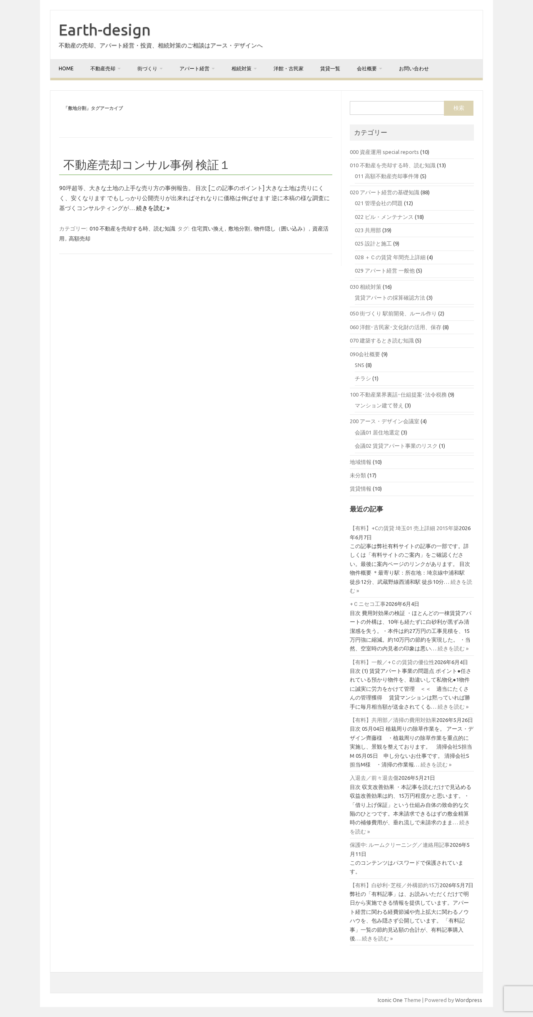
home (66, 68)
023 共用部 (368, 230)
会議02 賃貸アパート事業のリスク (396, 446)
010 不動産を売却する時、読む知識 (132, 228)
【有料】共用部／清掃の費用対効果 (393, 720)
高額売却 (79, 238)
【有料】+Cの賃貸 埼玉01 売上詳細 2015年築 (404, 528)
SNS (359, 365)
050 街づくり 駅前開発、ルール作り (393, 313)
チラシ (363, 378)
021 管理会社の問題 (379, 203)
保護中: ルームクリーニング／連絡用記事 (400, 845)
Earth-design (105, 29)
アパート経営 (194, 68)
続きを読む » (152, 208)
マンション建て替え (379, 405)
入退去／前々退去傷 (374, 778)
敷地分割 (239, 228)
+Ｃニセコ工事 (368, 604)
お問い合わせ (414, 68)
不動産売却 (102, 68)
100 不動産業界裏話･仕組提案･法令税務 (398, 394)
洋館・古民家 (289, 68)
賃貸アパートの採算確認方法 (390, 297)
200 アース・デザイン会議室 (384, 421)
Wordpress (468, 1000)
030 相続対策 (365, 287)
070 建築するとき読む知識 (382, 340)
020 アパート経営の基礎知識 (384, 192)
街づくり (147, 68)
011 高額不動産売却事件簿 (387, 176)
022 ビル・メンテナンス (384, 217)
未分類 (358, 475)
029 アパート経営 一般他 (385, 270)
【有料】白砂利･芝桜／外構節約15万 (395, 885)
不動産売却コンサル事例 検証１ (147, 164)
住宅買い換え (208, 228)
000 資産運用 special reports (384, 152)
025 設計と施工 (373, 243)
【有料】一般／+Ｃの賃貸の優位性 (392, 662)
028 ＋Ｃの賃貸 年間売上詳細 (390, 257)
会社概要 (367, 68)
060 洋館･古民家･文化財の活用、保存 (395, 327)
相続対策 (242, 68)
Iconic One (390, 1000)
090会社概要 (365, 354)
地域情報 (360, 462)
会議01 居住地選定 (377, 432)
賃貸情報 (360, 488)
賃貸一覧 (330, 68)
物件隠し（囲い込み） (281, 228)
